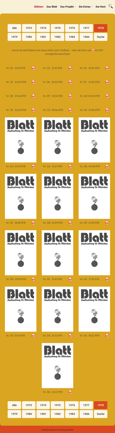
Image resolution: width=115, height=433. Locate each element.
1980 (29, 37)
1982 (57, 37)
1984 (86, 37)
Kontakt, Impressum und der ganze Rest (57, 430)
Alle (14, 28)
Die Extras (85, 6)
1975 (57, 28)
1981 (43, 37)
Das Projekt (67, 6)
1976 (72, 28)
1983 (72, 37)
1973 (29, 28)
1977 (86, 28)
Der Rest (101, 6)
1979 (14, 37)
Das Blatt (52, 6)
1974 (43, 28)
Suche (100, 37)
